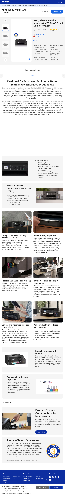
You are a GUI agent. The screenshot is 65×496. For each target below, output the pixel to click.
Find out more (42, 487)
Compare (44, 12)
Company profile (6, 476)
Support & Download (27, 476)
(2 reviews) (52, 30)
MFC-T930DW (43, 5)
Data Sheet (38, 37)
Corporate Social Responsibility (16, 477)
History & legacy (6, 478)
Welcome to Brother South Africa (9, 5)
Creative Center (26, 480)
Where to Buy (57, 11)
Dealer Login (38, 476)
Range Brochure (40, 34)
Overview (32, 75)
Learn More (41, 432)
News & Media (16, 480)
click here (27, 493)
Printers (19, 5)
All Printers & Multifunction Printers (30, 5)
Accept (56, 487)
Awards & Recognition (5, 481)
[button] (5, 20)
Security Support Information (39, 479)
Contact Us (15, 482)
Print (37, 40)
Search (59, 2)
